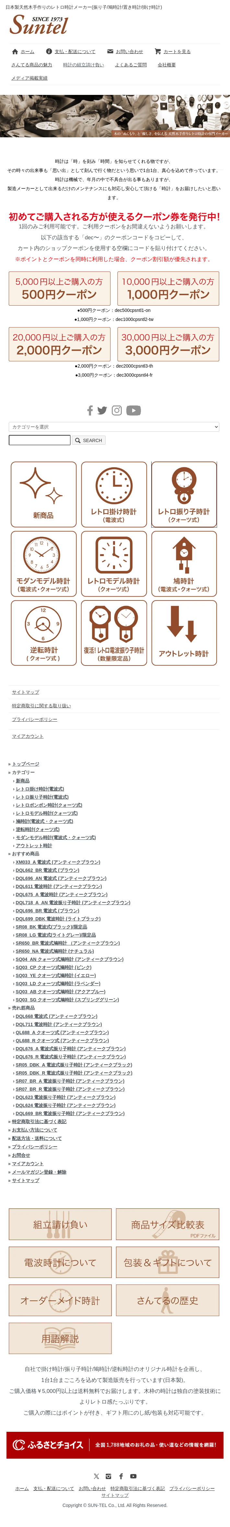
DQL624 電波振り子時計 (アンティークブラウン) (66, 1105)
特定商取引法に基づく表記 (39, 1121)
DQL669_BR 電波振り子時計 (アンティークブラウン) (70, 1113)
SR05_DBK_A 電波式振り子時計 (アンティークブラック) (74, 1064)
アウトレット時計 (34, 845)
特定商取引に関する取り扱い (41, 705)
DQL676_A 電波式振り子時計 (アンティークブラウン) (71, 1048)
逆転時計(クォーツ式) (38, 829)
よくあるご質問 (131, 64)
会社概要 (167, 64)
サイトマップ (25, 692)
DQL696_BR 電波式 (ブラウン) (47, 910)
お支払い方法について (34, 1130)
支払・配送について (70, 51)
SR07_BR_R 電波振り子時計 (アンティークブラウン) (70, 1089)
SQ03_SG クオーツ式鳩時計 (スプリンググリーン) (67, 999)
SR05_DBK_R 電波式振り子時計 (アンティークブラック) (74, 1073)
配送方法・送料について (37, 1138)
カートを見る (172, 51)
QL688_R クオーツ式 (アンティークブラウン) (62, 1040)
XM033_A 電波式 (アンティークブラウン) (58, 862)
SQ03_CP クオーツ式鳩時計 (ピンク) (54, 967)
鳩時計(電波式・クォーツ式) (44, 821)
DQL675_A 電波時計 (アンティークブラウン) (62, 894)
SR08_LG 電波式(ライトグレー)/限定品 (56, 935)
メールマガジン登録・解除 (39, 1172)
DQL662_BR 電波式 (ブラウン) (47, 870)
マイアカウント (28, 736)
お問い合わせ (125, 51)
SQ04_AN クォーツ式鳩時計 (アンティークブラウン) (70, 959)
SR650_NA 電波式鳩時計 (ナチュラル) (55, 951)
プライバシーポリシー (34, 719)
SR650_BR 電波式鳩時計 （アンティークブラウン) (68, 943)
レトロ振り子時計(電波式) (42, 797)
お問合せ (21, 1155)
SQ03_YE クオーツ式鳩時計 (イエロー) (56, 975)
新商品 (22, 780)
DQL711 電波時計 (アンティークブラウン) (59, 1024)
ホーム (22, 51)
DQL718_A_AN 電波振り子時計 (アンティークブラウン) (73, 902)
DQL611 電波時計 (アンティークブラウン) (59, 886)
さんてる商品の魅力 (31, 64)
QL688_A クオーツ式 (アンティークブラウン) (62, 1032)
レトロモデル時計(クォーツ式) (47, 813)
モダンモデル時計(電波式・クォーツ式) (56, 837)
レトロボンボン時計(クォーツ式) (49, 805)
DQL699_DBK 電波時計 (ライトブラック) (58, 918)
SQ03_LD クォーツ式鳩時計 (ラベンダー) (58, 983)
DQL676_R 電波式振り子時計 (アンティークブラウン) (71, 1056)
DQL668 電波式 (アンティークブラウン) (57, 1016)
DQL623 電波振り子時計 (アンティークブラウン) (66, 1097)
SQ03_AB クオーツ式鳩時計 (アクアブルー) (61, 991)
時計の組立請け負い (83, 64)
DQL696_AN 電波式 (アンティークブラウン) (61, 878)
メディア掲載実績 (29, 78)
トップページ (25, 764)
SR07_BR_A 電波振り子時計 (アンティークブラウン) (70, 1081)
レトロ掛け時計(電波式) (40, 789)
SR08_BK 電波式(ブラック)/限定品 (51, 926)
